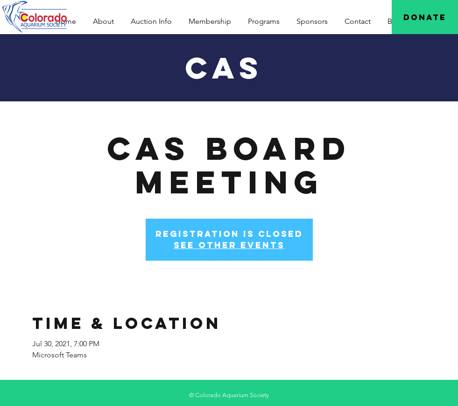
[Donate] (425, 17)
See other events (229, 245)
